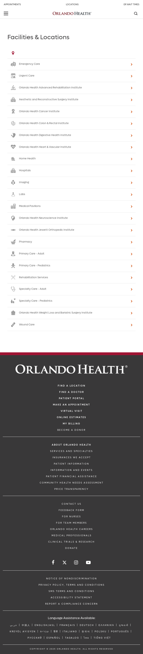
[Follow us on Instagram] (76, 562)
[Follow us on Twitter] (64, 563)
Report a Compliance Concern (71, 603)
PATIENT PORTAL (71, 398)
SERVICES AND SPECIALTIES (71, 451)
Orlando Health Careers (71, 529)
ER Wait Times (131, 4)
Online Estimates (71, 417)
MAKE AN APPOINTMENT (71, 404)
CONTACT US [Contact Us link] (71, 503)
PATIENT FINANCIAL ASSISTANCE (71, 476)
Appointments (12, 4)
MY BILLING (71, 423)
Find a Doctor (71, 392)
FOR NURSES (71, 516)
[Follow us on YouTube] (88, 562)
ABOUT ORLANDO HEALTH (71, 444)
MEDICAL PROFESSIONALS (72, 535)
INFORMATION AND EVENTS (71, 470)
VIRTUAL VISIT (71, 411)
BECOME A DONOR (71, 430)
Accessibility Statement (71, 597)
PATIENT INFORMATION (71, 463)
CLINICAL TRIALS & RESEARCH (71, 541)
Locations (72, 4)
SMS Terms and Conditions (71, 591)
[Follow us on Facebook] (53, 562)
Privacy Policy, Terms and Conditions (72, 584)
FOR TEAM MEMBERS (71, 522)
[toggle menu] (6, 14)
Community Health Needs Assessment (72, 482)
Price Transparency (71, 489)
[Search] (135, 14)
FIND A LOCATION (71, 385)
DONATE (71, 548)
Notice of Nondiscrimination (71, 578)
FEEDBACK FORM (71, 510)
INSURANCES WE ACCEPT (71, 457)
